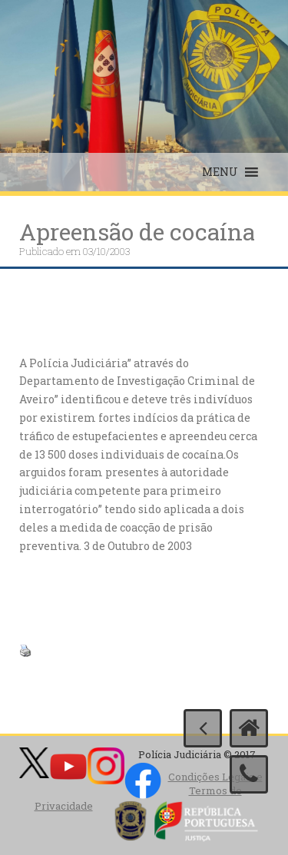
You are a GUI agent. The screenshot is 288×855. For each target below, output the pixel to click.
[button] (220, 172)
